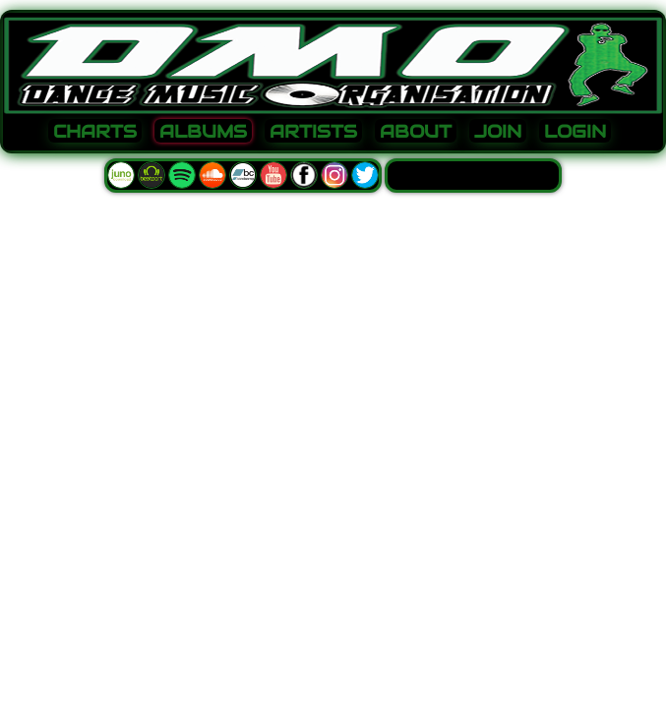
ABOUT (416, 132)
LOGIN (575, 132)
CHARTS (95, 132)
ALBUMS (203, 132)
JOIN (497, 132)
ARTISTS (313, 132)
